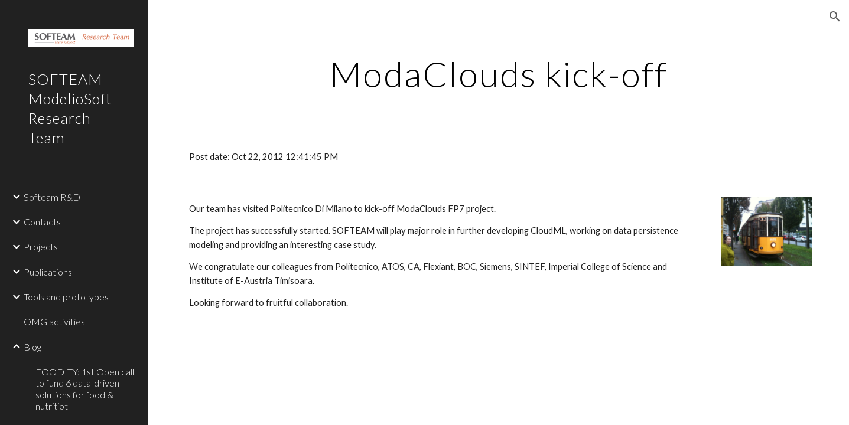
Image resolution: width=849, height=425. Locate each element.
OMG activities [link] (54, 321)
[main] (498, 74)
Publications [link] (48, 271)
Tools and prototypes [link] (66, 296)
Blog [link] (32, 346)
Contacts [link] (42, 221)
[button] (835, 16)
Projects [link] (41, 246)
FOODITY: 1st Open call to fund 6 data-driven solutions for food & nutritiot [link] (84, 388)
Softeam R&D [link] (52, 196)
